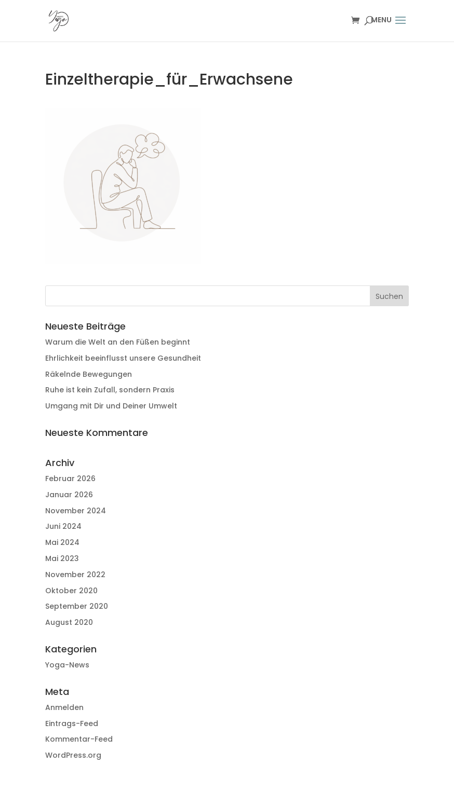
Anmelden (64, 707)
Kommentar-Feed (79, 739)
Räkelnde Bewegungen (88, 374)
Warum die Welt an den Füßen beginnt (117, 342)
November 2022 (75, 574)
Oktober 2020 (71, 590)
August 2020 (69, 622)
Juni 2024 (63, 526)
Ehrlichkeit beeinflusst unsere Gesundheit (123, 358)
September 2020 (76, 606)
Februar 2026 (70, 478)
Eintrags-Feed (71, 723)
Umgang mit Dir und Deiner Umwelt (111, 406)
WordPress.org (73, 755)
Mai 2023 (62, 558)
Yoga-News (67, 665)
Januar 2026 (69, 494)
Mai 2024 (62, 542)
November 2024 (75, 511)
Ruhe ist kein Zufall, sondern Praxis (110, 390)
